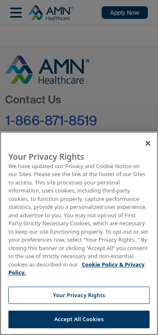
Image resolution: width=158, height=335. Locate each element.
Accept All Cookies (79, 319)
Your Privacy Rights (79, 295)
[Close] (148, 143)
